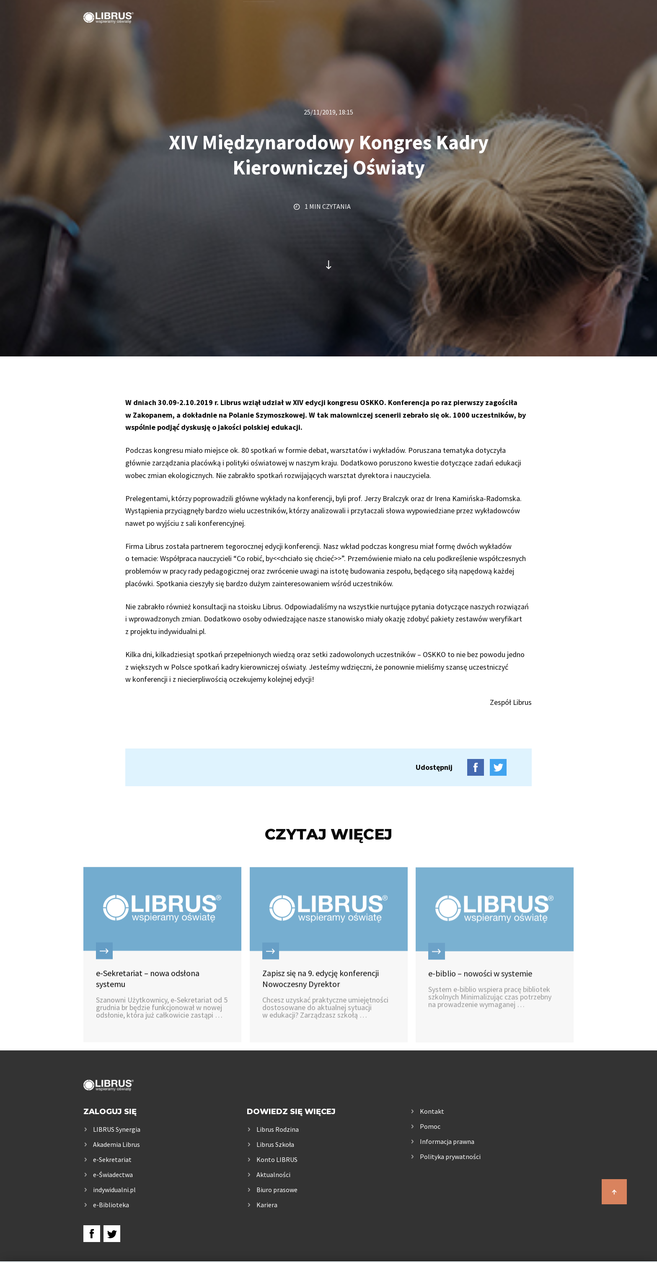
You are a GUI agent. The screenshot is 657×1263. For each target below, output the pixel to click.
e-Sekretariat (112, 1159)
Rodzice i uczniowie (395, 30)
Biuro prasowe (276, 1189)
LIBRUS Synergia (116, 1129)
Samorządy (487, 30)
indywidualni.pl (114, 1189)
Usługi (258, 30)
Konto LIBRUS (276, 1159)
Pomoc (430, 1126)
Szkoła (313, 30)
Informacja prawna (447, 1141)
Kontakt (556, 30)
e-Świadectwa (113, 1174)
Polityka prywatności (450, 1156)
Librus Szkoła (275, 1144)
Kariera (266, 1204)
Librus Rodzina (277, 1129)
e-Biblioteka (111, 1204)
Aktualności (273, 1174)
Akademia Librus (116, 1144)
